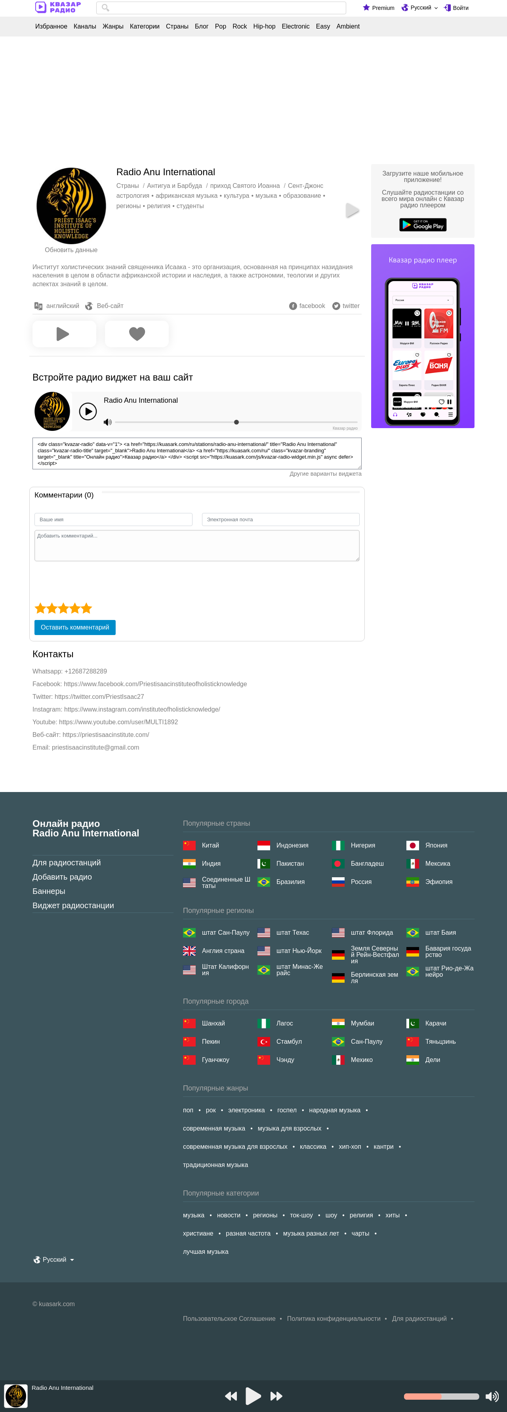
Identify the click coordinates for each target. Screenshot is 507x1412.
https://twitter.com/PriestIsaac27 (99, 696)
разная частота (248, 1233)
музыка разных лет (311, 1233)
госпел (287, 1110)
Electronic (296, 26)
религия (158, 206)
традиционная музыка (215, 1164)
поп (188, 1110)
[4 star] (74, 608)
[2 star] (51, 608)
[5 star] (86, 608)
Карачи (435, 1023)
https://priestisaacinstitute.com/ (106, 734)
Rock (240, 26)
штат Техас (292, 932)
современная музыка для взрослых (235, 1146)
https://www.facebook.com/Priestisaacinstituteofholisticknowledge (155, 684)
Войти (461, 8)
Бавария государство (448, 951)
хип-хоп (350, 1146)
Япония (436, 845)
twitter (351, 305)
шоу (331, 1215)
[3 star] (63, 608)
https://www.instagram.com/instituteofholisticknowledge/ (142, 709)
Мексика (437, 863)
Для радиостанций (66, 862)
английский (62, 305)
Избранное (51, 26)
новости (228, 1215)
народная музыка (335, 1110)
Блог (202, 26)
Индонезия (292, 845)
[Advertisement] (253, 98)
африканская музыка (187, 195)
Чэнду (285, 1059)
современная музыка (214, 1128)
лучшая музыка (206, 1251)
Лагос (284, 1023)
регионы (128, 206)
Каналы (85, 26)
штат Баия (440, 932)
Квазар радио (345, 428)
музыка (266, 195)
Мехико (362, 1059)
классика (313, 1146)
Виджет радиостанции (73, 905)
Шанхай (213, 1023)
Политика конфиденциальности (334, 1318)
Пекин (211, 1041)
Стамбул (289, 1041)
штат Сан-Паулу (226, 932)
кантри (383, 1146)
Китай (210, 845)
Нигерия (363, 845)
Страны (177, 26)
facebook (312, 305)
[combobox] (221, 8)
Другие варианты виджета (326, 473)
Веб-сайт (110, 305)
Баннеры (48, 891)
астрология (133, 195)
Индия (211, 863)
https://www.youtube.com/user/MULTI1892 (118, 722)
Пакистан (290, 863)
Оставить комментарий (75, 627)
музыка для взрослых (290, 1128)
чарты (361, 1233)
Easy (323, 26)
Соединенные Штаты (226, 882)
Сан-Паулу (367, 1041)
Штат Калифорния (225, 970)
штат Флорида (372, 932)
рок (211, 1110)
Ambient (348, 26)
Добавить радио (62, 876)
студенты (190, 206)
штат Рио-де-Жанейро (449, 971)
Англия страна (223, 950)
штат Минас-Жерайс (299, 970)
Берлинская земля (374, 978)
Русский (421, 7)
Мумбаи (362, 1023)
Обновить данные (71, 250)
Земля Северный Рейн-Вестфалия (375, 954)
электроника (246, 1110)
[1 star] (40, 608)
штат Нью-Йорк (299, 950)
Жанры (113, 26)
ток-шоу (301, 1215)
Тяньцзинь (440, 1041)
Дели (432, 1059)
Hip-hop (265, 26)
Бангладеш (367, 863)
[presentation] (94, 580)
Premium (383, 8)
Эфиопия (439, 881)
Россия (361, 881)
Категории (145, 26)
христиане (198, 1233)
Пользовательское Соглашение (229, 1318)
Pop (220, 26)
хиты (392, 1215)
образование (302, 195)
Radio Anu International (141, 400)
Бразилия (290, 881)
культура (236, 195)
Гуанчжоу (215, 1059)
